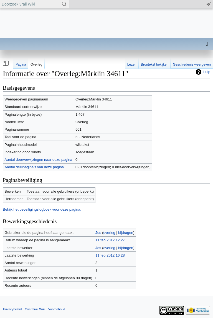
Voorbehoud (56, 309)
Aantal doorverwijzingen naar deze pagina (38, 159)
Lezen (131, 64)
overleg (109, 233)
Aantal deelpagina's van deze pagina (34, 167)
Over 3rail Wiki (35, 309)
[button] (5, 63)
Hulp (206, 72)
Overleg (36, 64)
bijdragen (125, 233)
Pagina (21, 64)
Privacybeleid (12, 309)
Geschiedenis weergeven (192, 64)
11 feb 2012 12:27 (110, 240)
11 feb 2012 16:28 (110, 255)
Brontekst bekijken (154, 64)
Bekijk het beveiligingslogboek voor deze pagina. (42, 209)
